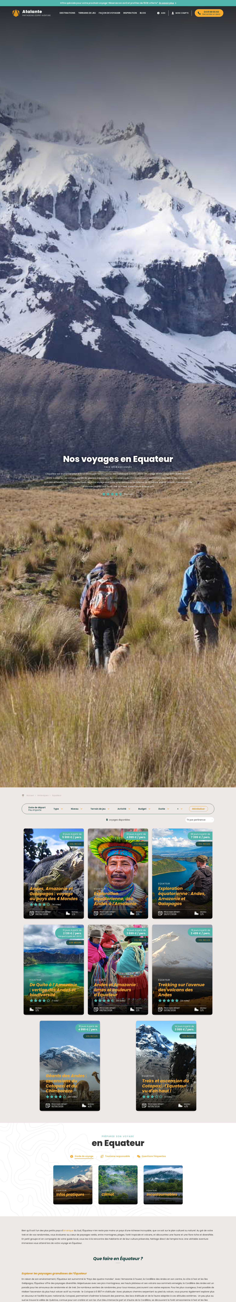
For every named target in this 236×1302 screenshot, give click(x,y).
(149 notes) (129, 494)
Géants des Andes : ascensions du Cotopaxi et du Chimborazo (66, 1083)
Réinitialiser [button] (198, 808)
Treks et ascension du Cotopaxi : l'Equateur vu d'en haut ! (165, 1086)
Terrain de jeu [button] (98, 808)
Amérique (68, 1230)
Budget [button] (142, 808)
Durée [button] (161, 808)
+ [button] (178, 808)
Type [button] (56, 808)
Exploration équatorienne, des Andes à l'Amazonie (115, 899)
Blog (143, 12)
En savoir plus (166, 3)
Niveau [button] (74, 808)
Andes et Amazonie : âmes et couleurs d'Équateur (116, 990)
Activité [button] (122, 808)
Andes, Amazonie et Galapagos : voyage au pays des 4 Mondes (54, 894)
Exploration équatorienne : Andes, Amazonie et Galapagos (182, 896)
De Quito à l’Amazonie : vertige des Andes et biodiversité (53, 990)
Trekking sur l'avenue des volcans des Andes (181, 990)
